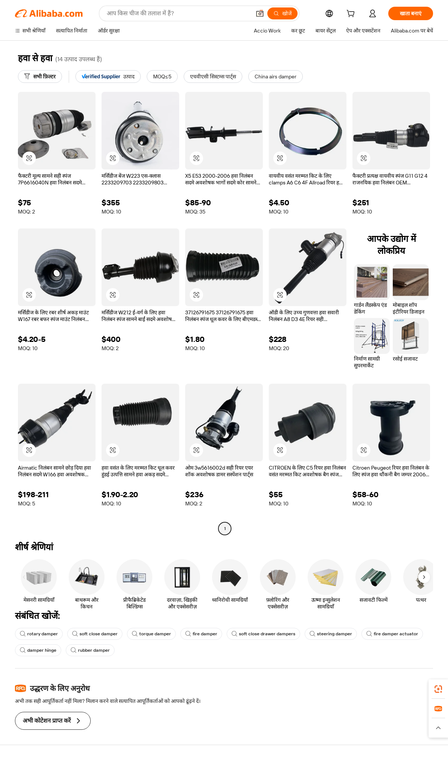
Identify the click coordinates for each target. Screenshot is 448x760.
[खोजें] (282, 13)
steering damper (330, 634)
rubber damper (90, 650)
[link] (438, 689)
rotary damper (39, 634)
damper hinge (38, 650)
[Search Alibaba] (178, 13)
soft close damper (95, 634)
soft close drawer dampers (263, 634)
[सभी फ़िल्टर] (40, 76)
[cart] (352, 15)
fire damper (201, 634)
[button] (259, 13)
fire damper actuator (392, 634)
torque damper (151, 634)
